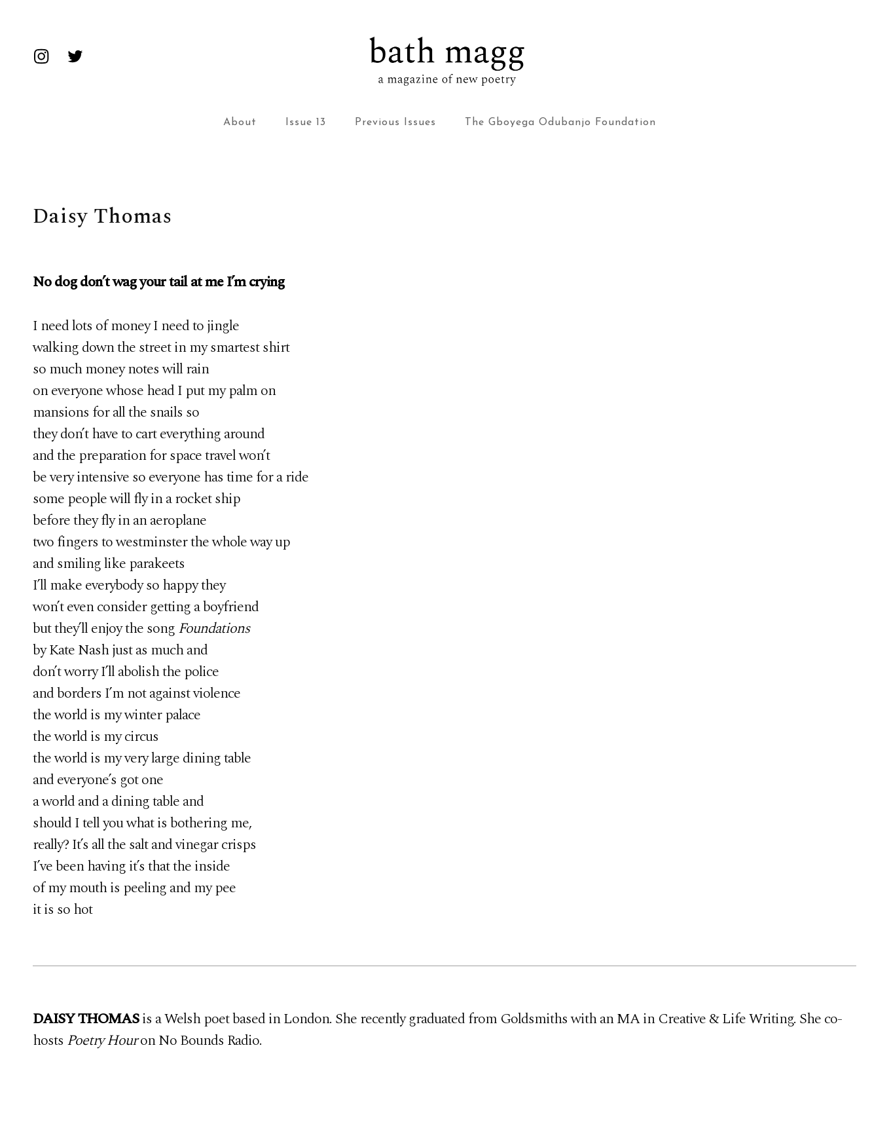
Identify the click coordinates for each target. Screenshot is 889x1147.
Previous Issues (395, 122)
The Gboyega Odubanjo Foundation (560, 122)
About (240, 122)
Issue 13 (305, 122)
